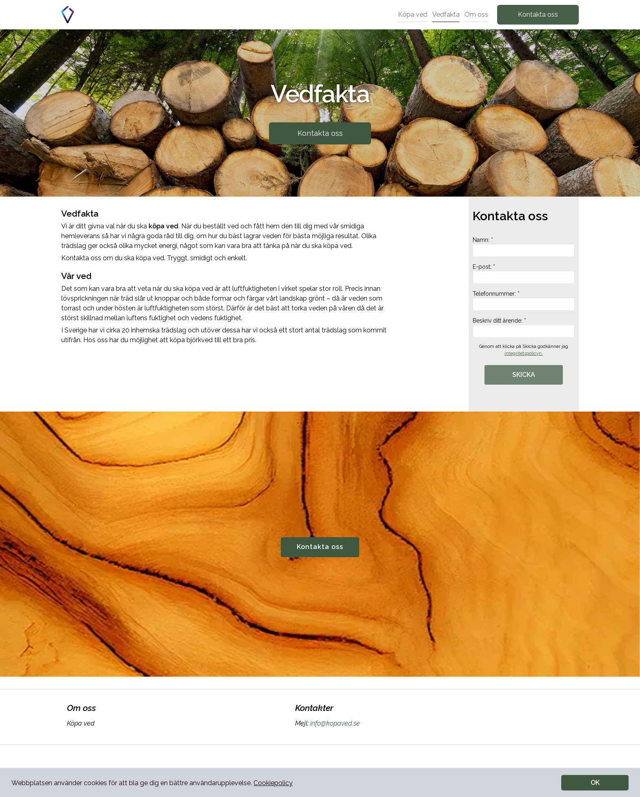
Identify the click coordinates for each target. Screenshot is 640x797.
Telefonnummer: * (524, 300)
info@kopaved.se (334, 723)
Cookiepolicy (273, 783)
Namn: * (524, 247)
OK (595, 782)
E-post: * (524, 273)
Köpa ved (412, 14)
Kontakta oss (538, 14)
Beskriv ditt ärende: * (524, 327)
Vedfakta (446, 14)
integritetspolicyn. (523, 353)
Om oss (476, 14)
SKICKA (523, 375)
